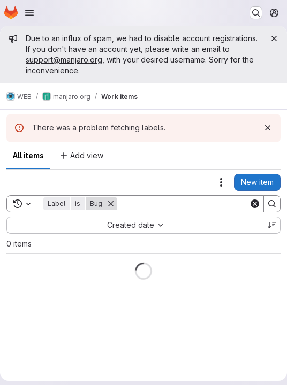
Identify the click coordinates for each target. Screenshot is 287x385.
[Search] (183, 203)
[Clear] (254, 203)
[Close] (274, 38)
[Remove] (110, 203)
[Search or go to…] (256, 12)
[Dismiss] (267, 127)
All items (28, 155)
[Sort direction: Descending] (272, 225)
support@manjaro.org (64, 59)
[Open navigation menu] (29, 12)
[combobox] (134, 225)
